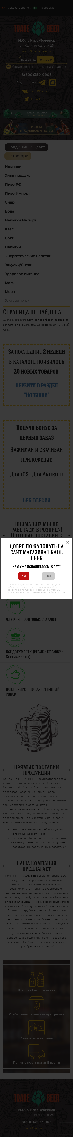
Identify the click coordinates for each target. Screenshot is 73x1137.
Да (24, 576)
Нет (48, 576)
